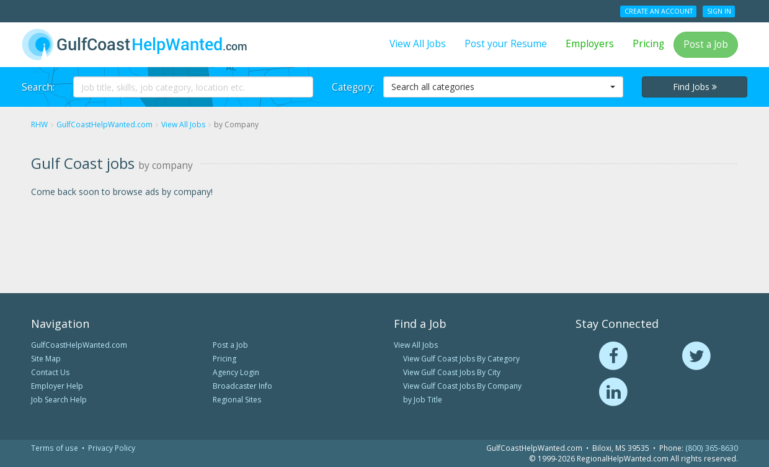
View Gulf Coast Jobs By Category (461, 358)
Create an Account (659, 11)
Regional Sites (237, 399)
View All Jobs (417, 43)
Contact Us (50, 372)
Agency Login (236, 372)
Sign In (719, 11)
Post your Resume (506, 43)
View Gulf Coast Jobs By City (451, 372)
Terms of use (54, 448)
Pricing (648, 43)
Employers (590, 43)
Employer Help (57, 386)
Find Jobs (695, 87)
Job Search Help (59, 399)
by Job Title (422, 399)
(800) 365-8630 (711, 448)
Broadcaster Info (242, 386)
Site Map (46, 358)
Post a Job (705, 44)
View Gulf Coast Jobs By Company (462, 386)
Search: (38, 87)
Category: (353, 87)
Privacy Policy (111, 448)
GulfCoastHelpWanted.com (79, 345)
